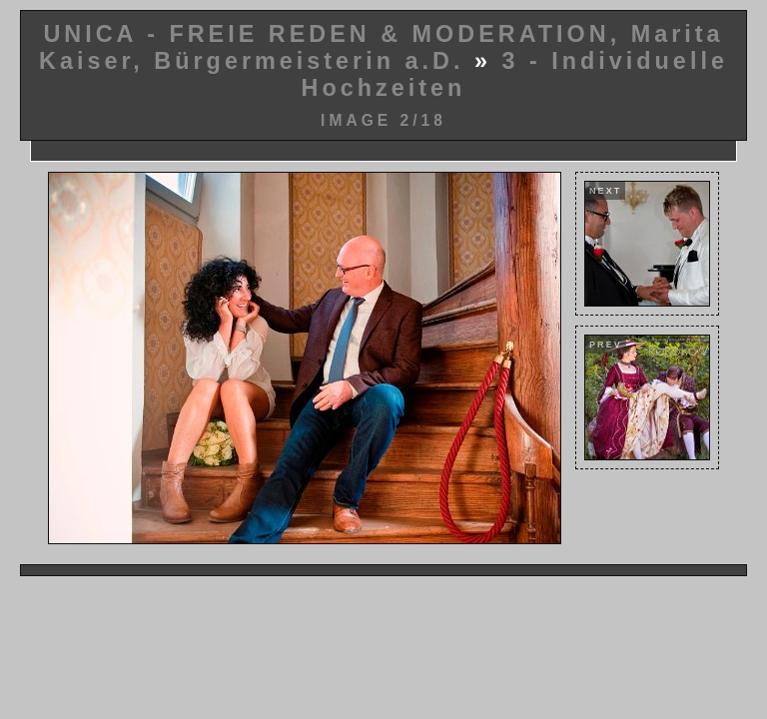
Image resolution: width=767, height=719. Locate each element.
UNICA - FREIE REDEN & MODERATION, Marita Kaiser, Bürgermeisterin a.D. (381, 47)
